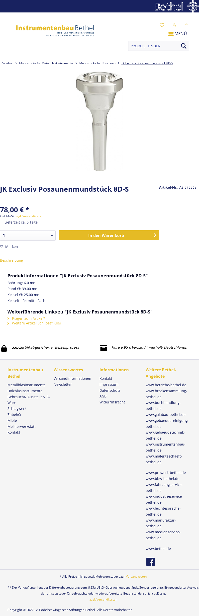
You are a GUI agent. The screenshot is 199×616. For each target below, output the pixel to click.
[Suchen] (184, 46)
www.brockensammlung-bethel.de (166, 393)
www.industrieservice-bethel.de (164, 499)
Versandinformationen (72, 378)
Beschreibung (11, 260)
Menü (177, 33)
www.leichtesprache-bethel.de (163, 511)
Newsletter (63, 384)
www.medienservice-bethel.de (163, 535)
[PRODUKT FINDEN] (158, 46)
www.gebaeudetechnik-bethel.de (165, 435)
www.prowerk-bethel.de (166, 472)
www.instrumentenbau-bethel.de (166, 447)
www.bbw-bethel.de (162, 478)
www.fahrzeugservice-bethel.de (164, 487)
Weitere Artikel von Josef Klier (34, 323)
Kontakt (106, 378)
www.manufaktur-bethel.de (161, 523)
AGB (103, 396)
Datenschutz (110, 390)
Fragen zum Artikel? (26, 318)
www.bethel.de (158, 548)
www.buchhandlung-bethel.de (163, 405)
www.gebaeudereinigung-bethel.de (167, 423)
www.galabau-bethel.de (166, 414)
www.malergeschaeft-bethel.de (164, 459)
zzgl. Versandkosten (29, 216)
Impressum (109, 384)
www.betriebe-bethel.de (166, 385)
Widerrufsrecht (112, 402)
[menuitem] (163, 25)
